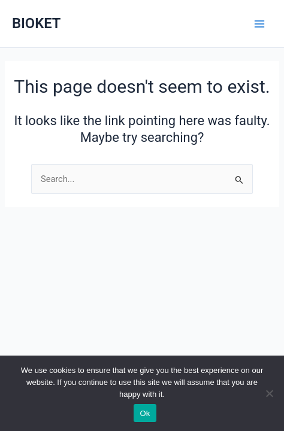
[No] (269, 393)
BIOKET (36, 23)
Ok (145, 413)
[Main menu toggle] (259, 24)
